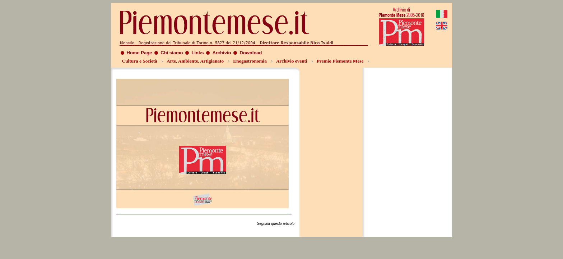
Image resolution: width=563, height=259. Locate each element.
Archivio (221, 52)
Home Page (139, 52)
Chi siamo (171, 52)
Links (197, 52)
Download (250, 52)
